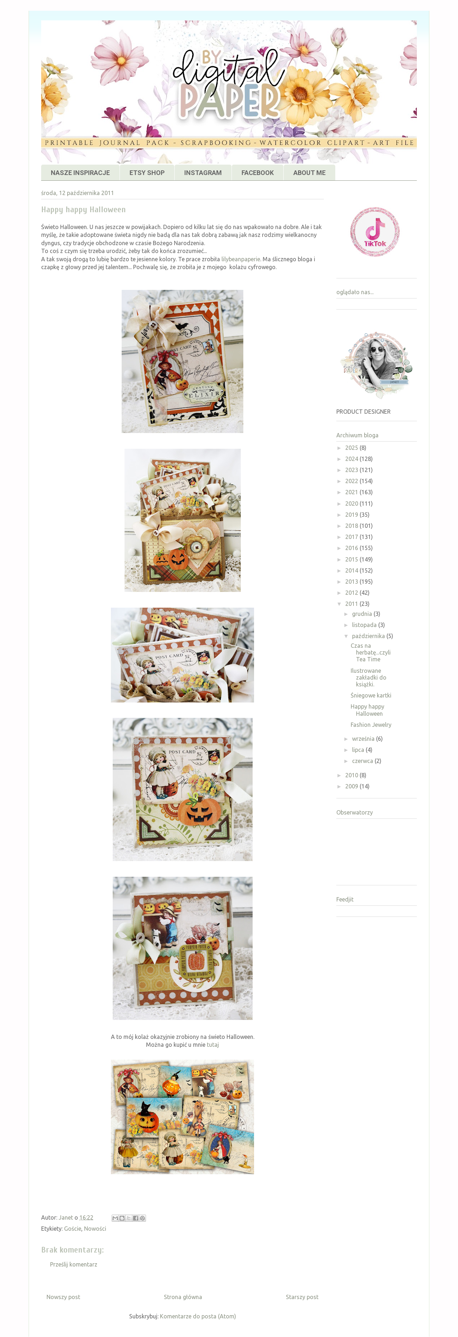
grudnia (363, 614)
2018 (352, 525)
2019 (352, 514)
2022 (352, 481)
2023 (352, 470)
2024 (352, 459)
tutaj (213, 1044)
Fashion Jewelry (371, 724)
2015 (352, 559)
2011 (352, 604)
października (369, 636)
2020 (352, 503)
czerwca (363, 761)
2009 (352, 786)
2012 (352, 592)
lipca (359, 750)
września (364, 738)
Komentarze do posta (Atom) (198, 1316)
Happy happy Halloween (367, 709)
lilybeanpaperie (240, 259)
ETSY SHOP (147, 172)
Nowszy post (63, 1297)
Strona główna (183, 1297)
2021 (352, 492)
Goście (72, 1228)
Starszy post (302, 1297)
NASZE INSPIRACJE (80, 172)
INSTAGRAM (203, 172)
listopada (365, 625)
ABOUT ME (309, 172)
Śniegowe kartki (371, 695)
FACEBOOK (258, 172)
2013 (352, 581)
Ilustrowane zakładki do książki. (368, 677)
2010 (352, 775)
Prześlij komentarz (73, 1264)
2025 (352, 447)
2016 (352, 548)
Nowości (95, 1228)
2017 (352, 537)
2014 (352, 570)
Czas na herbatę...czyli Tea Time (371, 652)
